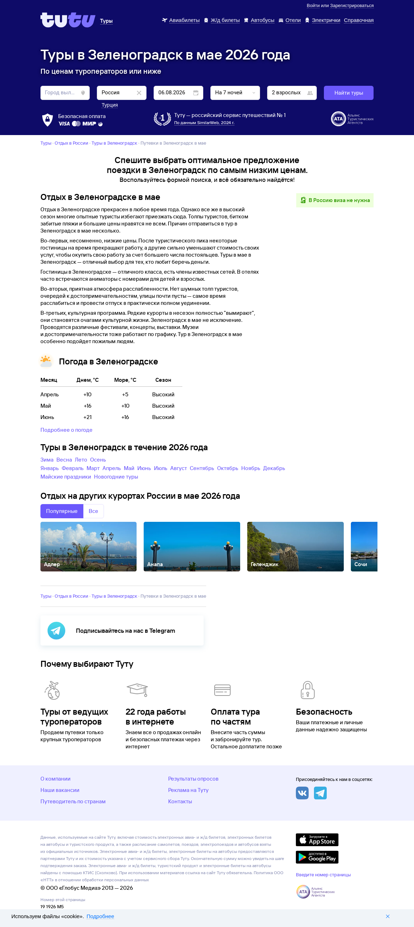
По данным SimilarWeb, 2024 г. (204, 122)
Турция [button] (109, 105)
